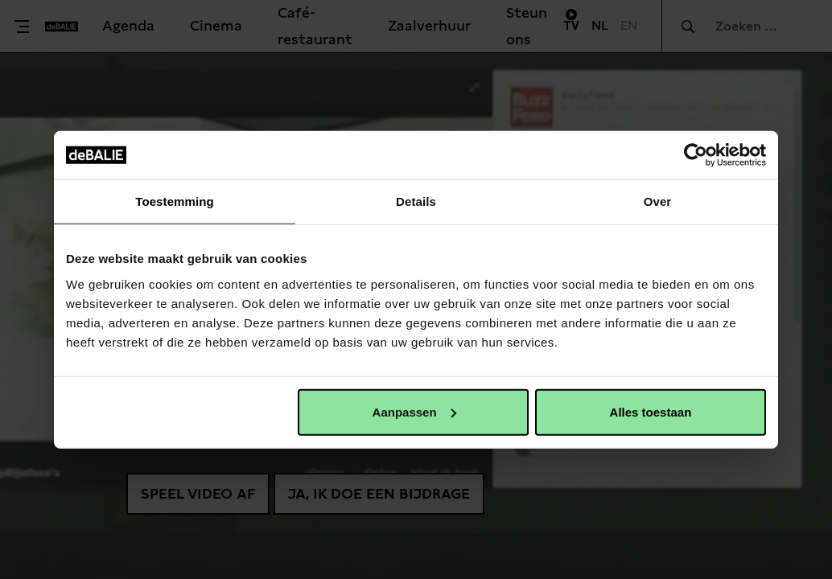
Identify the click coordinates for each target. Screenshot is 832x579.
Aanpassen (414, 411)
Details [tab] (416, 201)
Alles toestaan (651, 411)
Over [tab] (658, 201)
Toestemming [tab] (174, 201)
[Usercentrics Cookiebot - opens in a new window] (695, 155)
